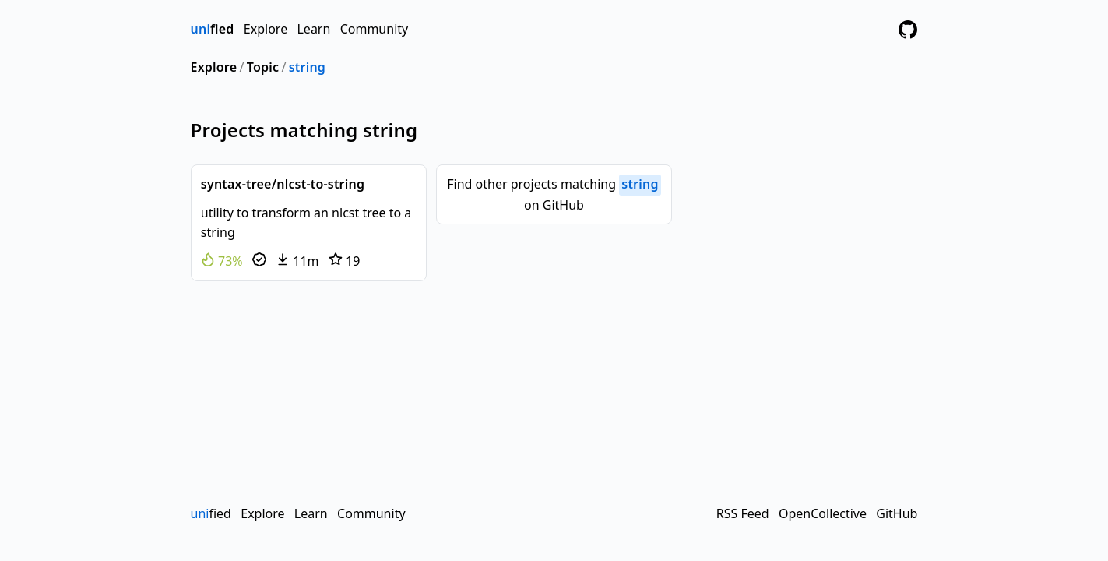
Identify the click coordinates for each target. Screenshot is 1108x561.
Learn (313, 28)
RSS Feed (742, 513)
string (307, 67)
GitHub (896, 513)
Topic (263, 67)
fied (212, 28)
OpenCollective (823, 513)
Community (374, 28)
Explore (265, 28)
